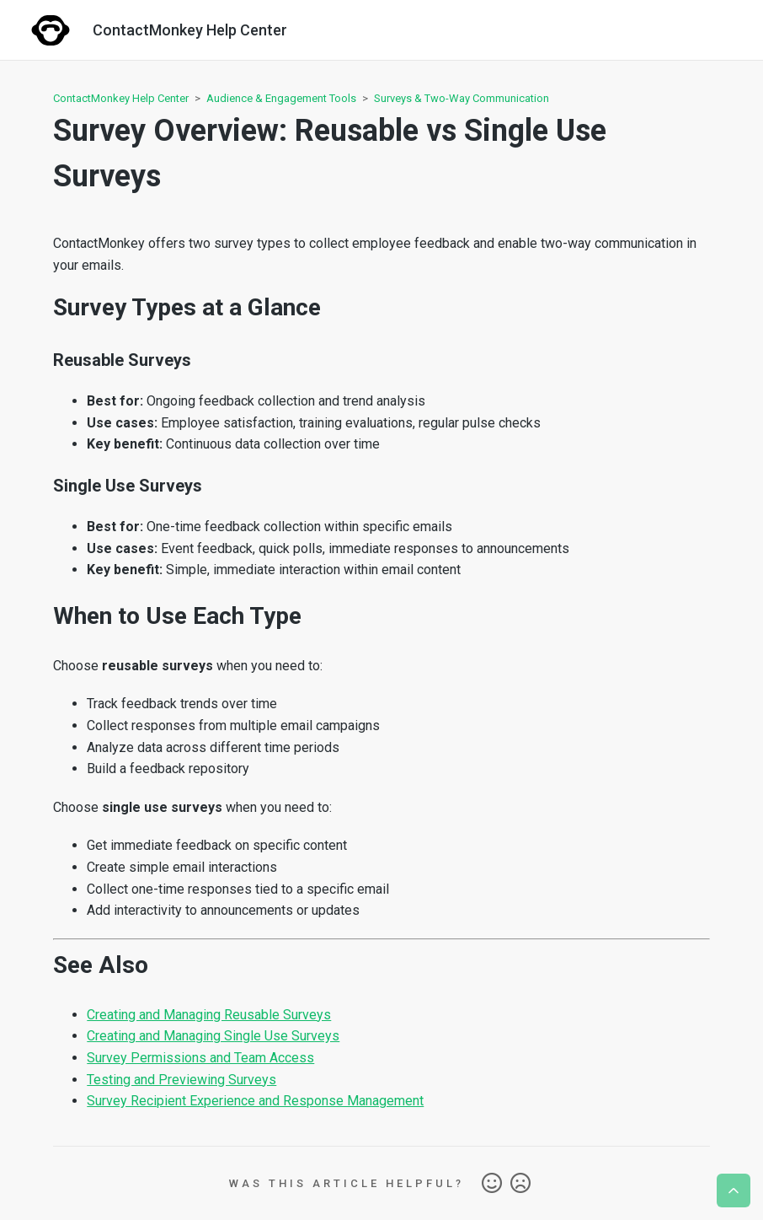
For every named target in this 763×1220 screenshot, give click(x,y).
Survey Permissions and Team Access (200, 1058)
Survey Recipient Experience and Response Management (255, 1101)
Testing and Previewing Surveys (181, 1080)
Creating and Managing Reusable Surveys (209, 1015)
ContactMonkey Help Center (121, 98)
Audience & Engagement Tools (281, 98)
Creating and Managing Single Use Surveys (213, 1036)
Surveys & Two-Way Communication (461, 98)
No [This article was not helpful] (520, 1184)
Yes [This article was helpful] (492, 1184)
